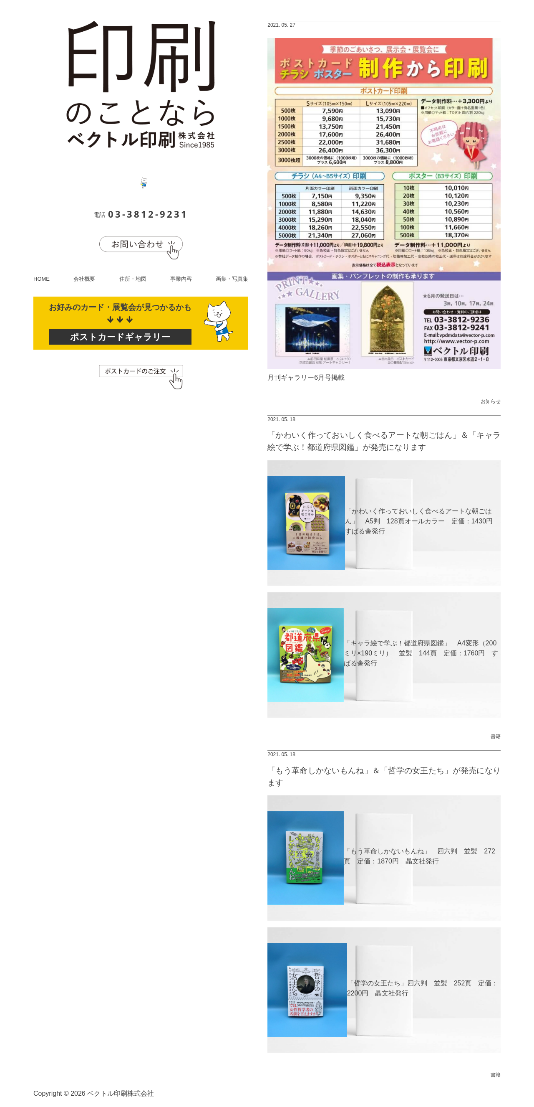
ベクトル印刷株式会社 (120, 1093)
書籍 (496, 736)
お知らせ (491, 401)
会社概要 (84, 279)
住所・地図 (132, 279)
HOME (41, 279)
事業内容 (181, 279)
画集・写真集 (232, 279)
